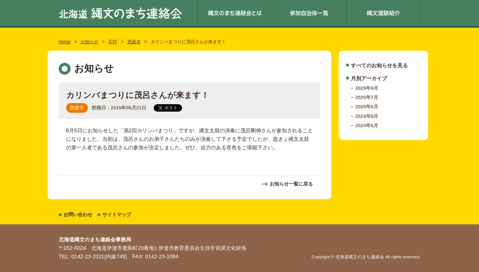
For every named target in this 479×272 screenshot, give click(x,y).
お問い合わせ (78, 214)
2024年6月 (366, 125)
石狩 (112, 41)
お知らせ (89, 41)
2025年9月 (366, 88)
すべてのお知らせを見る (379, 65)
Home (65, 41)
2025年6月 (366, 106)
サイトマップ (116, 214)
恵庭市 (134, 41)
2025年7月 (366, 97)
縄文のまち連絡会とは (235, 13)
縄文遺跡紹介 (383, 13)
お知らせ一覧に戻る (291, 184)
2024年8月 (366, 116)
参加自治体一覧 (309, 13)
